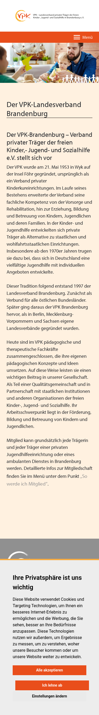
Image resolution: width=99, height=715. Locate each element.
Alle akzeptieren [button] (49, 670)
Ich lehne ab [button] (52, 685)
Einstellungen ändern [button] (49, 696)
